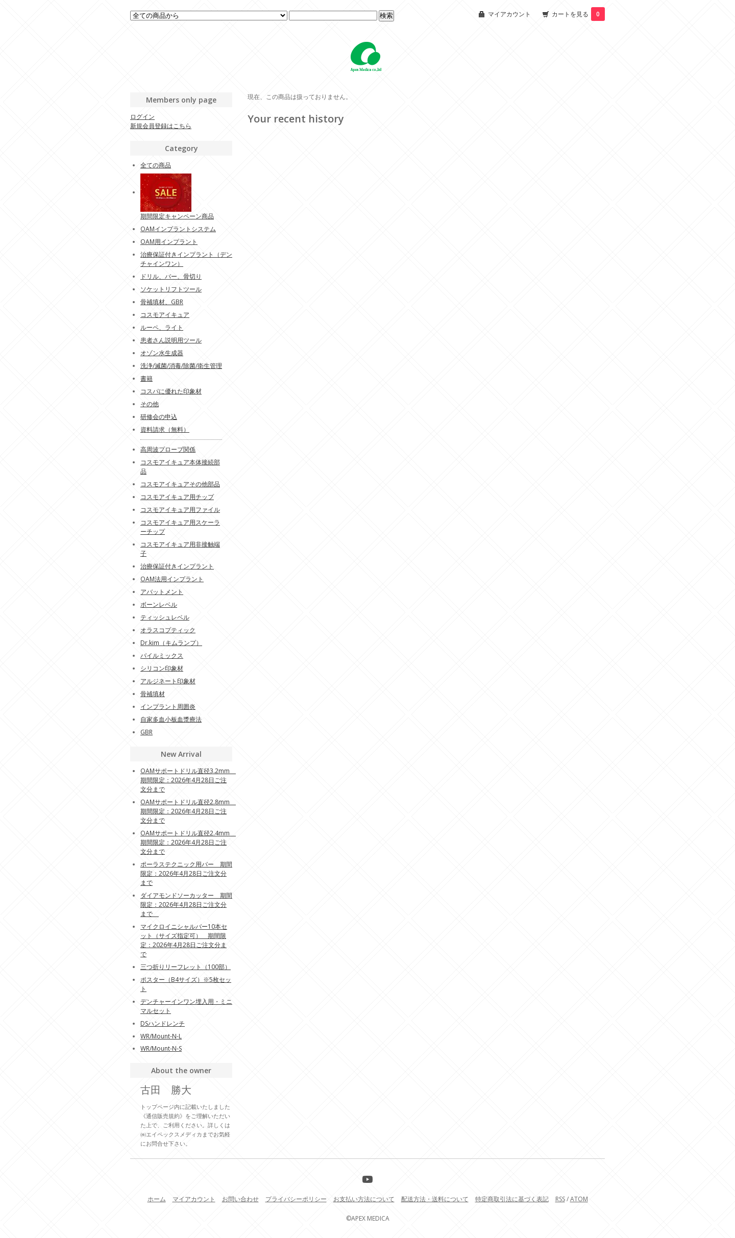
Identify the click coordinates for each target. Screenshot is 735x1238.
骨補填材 (152, 693)
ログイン (142, 116)
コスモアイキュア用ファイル (180, 509)
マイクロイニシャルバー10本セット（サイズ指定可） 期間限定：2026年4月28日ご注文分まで (183, 940)
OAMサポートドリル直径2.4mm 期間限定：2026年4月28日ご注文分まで (188, 842)
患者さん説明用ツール (171, 340)
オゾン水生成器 (161, 353)
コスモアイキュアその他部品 (180, 484)
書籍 (146, 378)
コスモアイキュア (164, 314)
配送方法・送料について (435, 1199)
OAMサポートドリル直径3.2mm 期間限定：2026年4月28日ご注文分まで (188, 780)
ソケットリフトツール (171, 289)
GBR (146, 732)
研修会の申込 (158, 416)
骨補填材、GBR (161, 302)
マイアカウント (509, 14)
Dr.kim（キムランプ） (171, 642)
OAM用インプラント (169, 241)
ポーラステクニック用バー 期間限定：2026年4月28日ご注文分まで (186, 873)
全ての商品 (155, 165)
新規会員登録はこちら (160, 125)
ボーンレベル (158, 604)
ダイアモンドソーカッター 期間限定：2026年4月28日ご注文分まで (186, 904)
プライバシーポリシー (296, 1199)
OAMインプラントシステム (178, 229)
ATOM (579, 1199)
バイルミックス (161, 655)
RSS (560, 1199)
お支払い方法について (364, 1199)
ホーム (157, 1199)
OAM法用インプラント (172, 579)
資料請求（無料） (164, 429)
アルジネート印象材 (167, 681)
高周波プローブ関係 (167, 449)
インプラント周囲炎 (167, 706)
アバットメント (161, 591)
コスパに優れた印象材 (171, 391)
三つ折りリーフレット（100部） (185, 966)
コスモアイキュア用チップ (177, 496)
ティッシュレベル (164, 617)
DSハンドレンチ (162, 1023)
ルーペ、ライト (161, 327)
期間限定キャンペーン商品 (177, 216)
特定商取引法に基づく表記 (512, 1199)
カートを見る (578, 14)
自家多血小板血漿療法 (171, 719)
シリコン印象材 (161, 668)
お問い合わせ (240, 1199)
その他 (149, 404)
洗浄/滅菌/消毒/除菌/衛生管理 (181, 365)
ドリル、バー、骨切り (171, 276)
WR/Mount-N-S (161, 1048)
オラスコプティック (167, 630)
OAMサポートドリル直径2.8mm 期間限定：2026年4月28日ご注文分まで (188, 811)
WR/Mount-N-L (161, 1036)
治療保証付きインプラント (177, 566)
